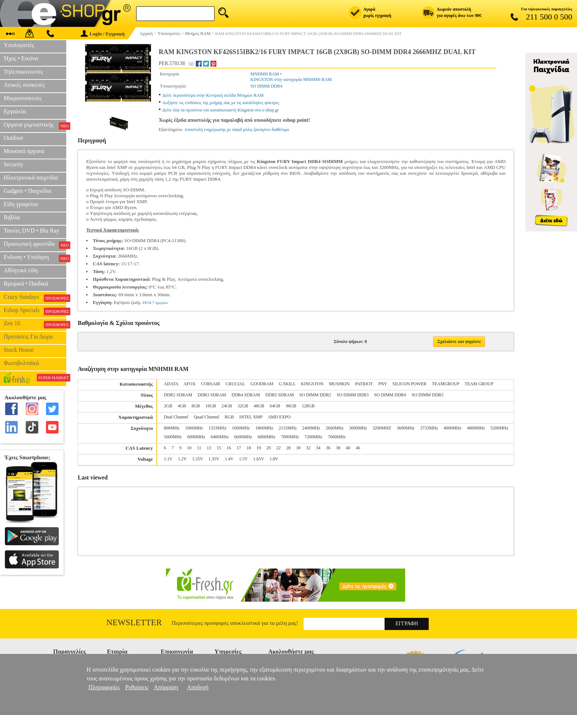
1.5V (243, 458)
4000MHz (452, 428)
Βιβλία (12, 217)
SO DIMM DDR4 (267, 86)
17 (239, 447)
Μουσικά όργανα (24, 151)
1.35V (214, 458)
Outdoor (13, 138)
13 (209, 447)
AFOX (190, 383)
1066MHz (194, 428)
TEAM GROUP (479, 383)
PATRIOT (364, 383)
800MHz (172, 428)
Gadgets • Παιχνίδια (27, 191)
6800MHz (267, 436)
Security (13, 164)
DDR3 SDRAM (212, 394)
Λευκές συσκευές (24, 85)
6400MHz (220, 436)
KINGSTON (312, 383)
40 (348, 447)
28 (288, 447)
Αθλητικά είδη (21, 270)
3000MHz (358, 428)
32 (308, 447)
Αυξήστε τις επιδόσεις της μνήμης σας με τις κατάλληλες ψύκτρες (220, 102)
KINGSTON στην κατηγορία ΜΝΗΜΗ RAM (291, 79)
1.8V (273, 458)
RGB (229, 417)
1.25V (197, 458)
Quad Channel (206, 417)
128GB (308, 405)
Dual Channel (176, 417)
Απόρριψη (166, 687)
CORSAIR (210, 383)
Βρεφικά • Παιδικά (26, 283)
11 (199, 447)
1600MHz (241, 428)
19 (258, 447)
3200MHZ (381, 428)
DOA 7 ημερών (155, 302)
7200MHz (313, 436)
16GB (210, 405)
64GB (275, 405)
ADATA (171, 383)
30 (298, 447)
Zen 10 (35, 324)
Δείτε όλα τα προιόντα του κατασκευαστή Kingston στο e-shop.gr (220, 110)
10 (189, 447)
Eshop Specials (35, 311)
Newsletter (134, 622)
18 (249, 447)
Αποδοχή (198, 687)
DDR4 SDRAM (245, 394)
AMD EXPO (279, 417)
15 (219, 447)
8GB (196, 405)
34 (318, 447)
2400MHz (311, 428)
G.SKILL (287, 383)
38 (338, 447)
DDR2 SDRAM (178, 394)
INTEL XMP (250, 417)
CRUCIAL (235, 383)
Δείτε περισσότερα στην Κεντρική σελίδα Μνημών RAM (213, 95)
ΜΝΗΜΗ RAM (265, 74)
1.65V (258, 458)
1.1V (168, 458)
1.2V (182, 458)
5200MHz (500, 428)
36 (328, 447)
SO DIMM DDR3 (353, 394)
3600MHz (406, 428)
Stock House (18, 350)
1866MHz (264, 428)
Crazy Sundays (35, 298)
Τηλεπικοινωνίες (23, 71)
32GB (243, 405)
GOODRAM (262, 383)
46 (358, 447)
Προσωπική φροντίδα (35, 245)
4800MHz (476, 428)
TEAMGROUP (445, 383)
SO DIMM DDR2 (315, 394)
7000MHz (290, 436)
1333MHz (218, 428)
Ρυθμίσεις (136, 687)
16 (229, 447)
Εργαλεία (15, 111)
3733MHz (429, 428)
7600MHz (337, 436)
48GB (259, 405)
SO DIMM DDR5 (427, 394)
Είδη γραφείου (21, 204)
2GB (168, 405)
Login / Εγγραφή (103, 33)
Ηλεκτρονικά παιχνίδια (31, 177)
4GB (182, 405)
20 (268, 447)
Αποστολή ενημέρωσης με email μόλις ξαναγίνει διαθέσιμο (236, 129)
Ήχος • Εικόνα (21, 58)
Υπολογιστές (19, 45)
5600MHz (173, 436)
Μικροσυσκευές (23, 98)
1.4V (229, 458)
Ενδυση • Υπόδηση (35, 258)
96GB (291, 405)
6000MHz (196, 436)
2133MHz (288, 428)
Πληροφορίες (104, 687)
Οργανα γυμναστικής (35, 125)
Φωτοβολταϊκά (21, 363)
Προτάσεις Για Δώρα (28, 336)
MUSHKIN (339, 383)
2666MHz (335, 428)
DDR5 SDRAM (279, 394)
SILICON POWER (409, 383)
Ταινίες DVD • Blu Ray (31, 230)
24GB (227, 405)
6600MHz (243, 436)
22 (278, 447)
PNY (382, 383)
